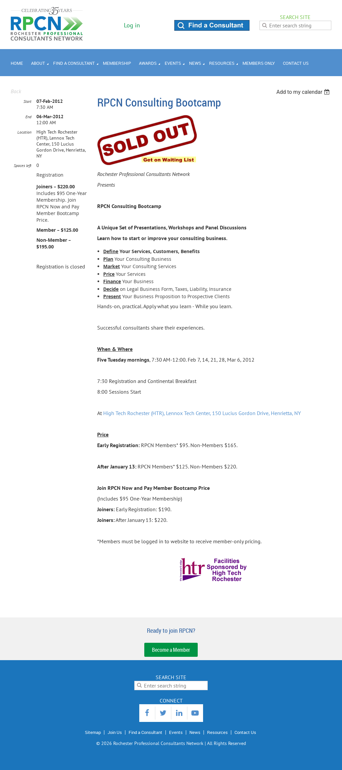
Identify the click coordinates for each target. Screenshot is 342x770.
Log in (132, 25)
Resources (217, 732)
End (28, 116)
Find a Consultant (145, 732)
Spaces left (22, 165)
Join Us (115, 732)
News (194, 732)
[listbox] (303, 92)
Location (24, 132)
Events (176, 732)
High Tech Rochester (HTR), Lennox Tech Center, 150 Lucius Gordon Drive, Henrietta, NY (202, 413)
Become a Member (171, 649)
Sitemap (93, 732)
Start (27, 101)
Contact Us (245, 732)
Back (16, 91)
